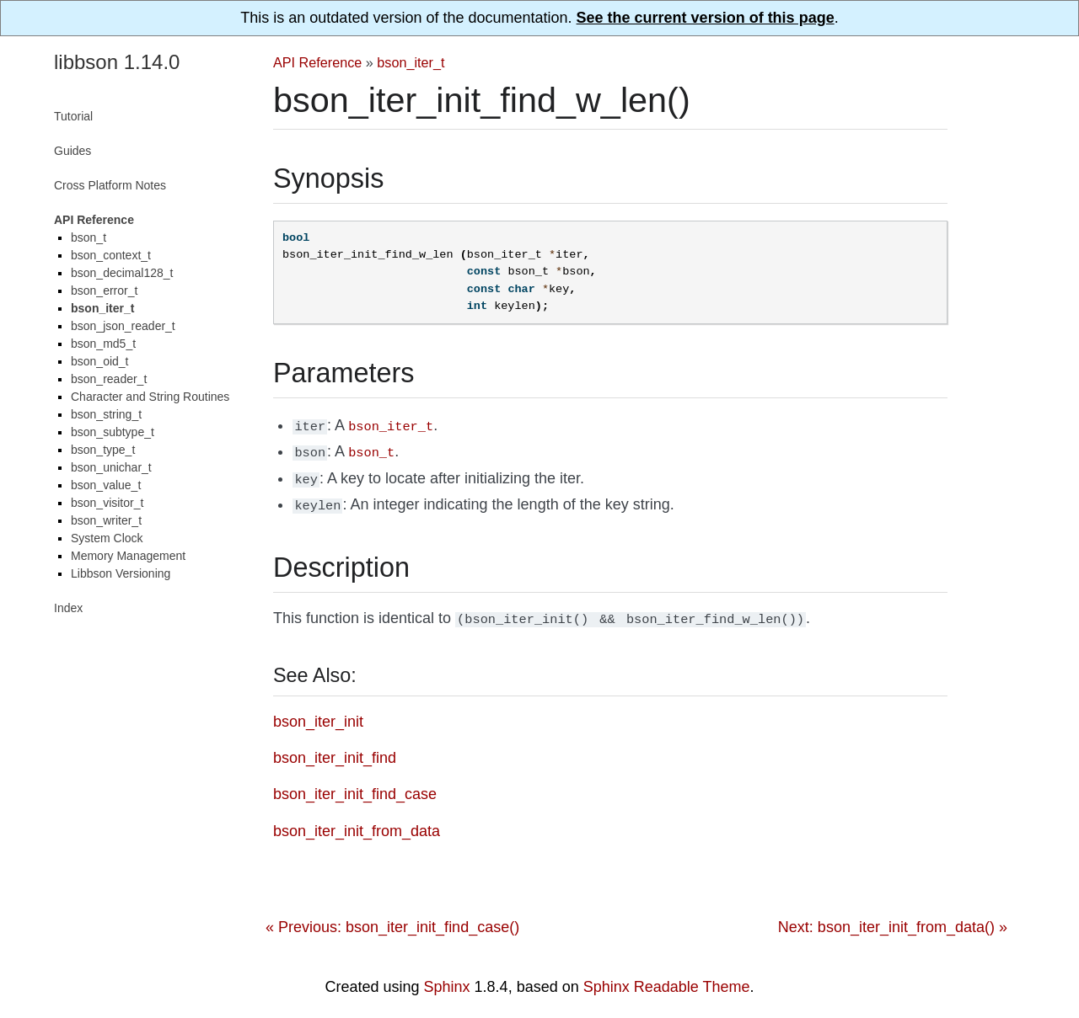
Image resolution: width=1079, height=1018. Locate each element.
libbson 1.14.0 (117, 62)
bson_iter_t (410, 62)
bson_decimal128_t (122, 273)
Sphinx (447, 978)
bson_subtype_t (112, 432)
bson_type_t (103, 449)
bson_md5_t (103, 343)
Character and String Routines (150, 396)
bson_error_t (104, 290)
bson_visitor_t (107, 502)
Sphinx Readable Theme (666, 978)
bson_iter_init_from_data (356, 822)
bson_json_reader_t (123, 326)
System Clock (107, 538)
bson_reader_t (109, 379)
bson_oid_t (100, 361)
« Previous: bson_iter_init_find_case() (392, 918)
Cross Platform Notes (110, 185)
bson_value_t (106, 485)
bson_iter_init (318, 713)
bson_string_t (106, 414)
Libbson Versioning (120, 573)
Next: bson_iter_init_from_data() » (892, 918)
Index (68, 608)
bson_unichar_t (111, 467)
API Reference (317, 62)
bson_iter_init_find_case (355, 785)
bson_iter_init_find (334, 749)
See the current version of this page (706, 17)
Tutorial (73, 116)
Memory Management (128, 555)
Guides (72, 150)
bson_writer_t (106, 520)
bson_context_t (111, 255)
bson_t (88, 237)
